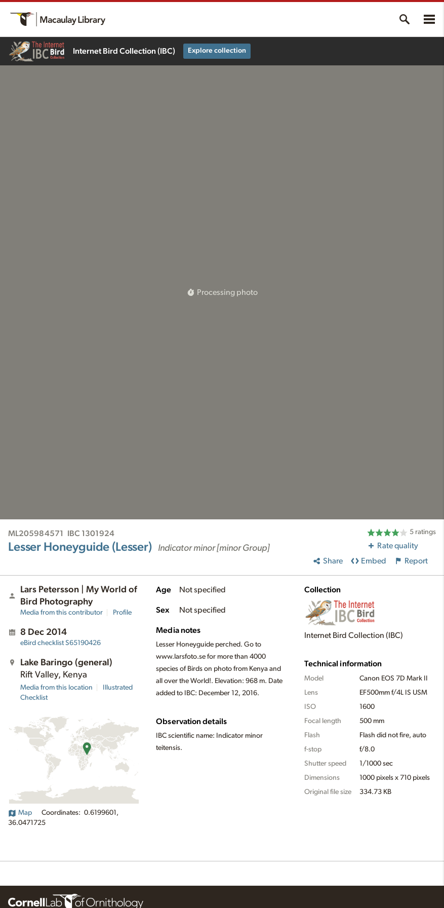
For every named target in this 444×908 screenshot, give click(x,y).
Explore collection (217, 50)
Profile (122, 612)
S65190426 (60, 643)
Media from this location (56, 687)
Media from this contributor (61, 612)
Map (20, 812)
